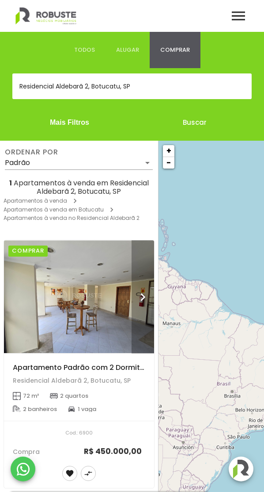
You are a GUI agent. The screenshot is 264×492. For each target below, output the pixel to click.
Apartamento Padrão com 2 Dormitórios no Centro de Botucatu (127, 367)
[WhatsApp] (23, 469)
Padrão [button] (17, 163)
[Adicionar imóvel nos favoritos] (69, 473)
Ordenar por (31, 152)
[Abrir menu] (238, 16)
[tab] (85, 50)
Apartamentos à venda (35, 200)
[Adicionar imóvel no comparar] (88, 473)
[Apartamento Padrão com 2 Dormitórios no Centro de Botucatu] (79, 296)
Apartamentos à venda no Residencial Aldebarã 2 (72, 218)
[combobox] (132, 86)
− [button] (168, 162)
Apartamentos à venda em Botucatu (54, 209)
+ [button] (168, 150)
